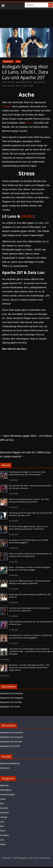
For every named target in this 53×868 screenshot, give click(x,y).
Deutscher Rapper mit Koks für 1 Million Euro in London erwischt (25, 454)
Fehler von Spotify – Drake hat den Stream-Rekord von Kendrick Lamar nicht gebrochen (30, 554)
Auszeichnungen (7, 794)
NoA (2, 826)
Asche (4, 86)
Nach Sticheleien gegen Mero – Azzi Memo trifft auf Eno (26, 437)
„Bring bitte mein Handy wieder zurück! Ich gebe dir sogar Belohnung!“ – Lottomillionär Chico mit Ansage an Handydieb (31, 651)
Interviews (4, 812)
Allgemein (4, 785)
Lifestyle (3, 817)
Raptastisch (8, 61)
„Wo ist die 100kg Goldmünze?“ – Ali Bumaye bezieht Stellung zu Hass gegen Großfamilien (29, 582)
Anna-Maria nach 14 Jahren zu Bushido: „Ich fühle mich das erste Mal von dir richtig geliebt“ (30, 636)
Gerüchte (4, 808)
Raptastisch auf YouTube (11, 702)
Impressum (5, 768)
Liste (2, 822)
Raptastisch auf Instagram (11, 698)
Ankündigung (6, 790)
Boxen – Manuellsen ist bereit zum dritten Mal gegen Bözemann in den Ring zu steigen (29, 568)
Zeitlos (3, 844)
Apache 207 (40, 82)
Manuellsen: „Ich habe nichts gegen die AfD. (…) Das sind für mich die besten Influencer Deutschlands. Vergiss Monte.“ (29, 667)
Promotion (4, 835)
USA (2, 840)
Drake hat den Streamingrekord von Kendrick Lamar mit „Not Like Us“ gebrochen (29, 609)
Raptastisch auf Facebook (11, 693)
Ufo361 (30, 86)
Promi (2, 831)
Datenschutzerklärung (9, 763)
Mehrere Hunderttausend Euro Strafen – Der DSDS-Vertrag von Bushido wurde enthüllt (29, 500)
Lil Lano (24, 86)
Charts (3, 799)
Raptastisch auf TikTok (10, 706)
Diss (18, 61)
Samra (29, 122)
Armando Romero (25, 82)
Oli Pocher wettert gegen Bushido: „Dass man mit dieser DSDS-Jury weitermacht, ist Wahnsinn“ (28, 527)
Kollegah (6, 106)
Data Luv (11, 86)
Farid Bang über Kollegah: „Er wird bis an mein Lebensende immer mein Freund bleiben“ (27, 473)
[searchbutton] (50, 5)
